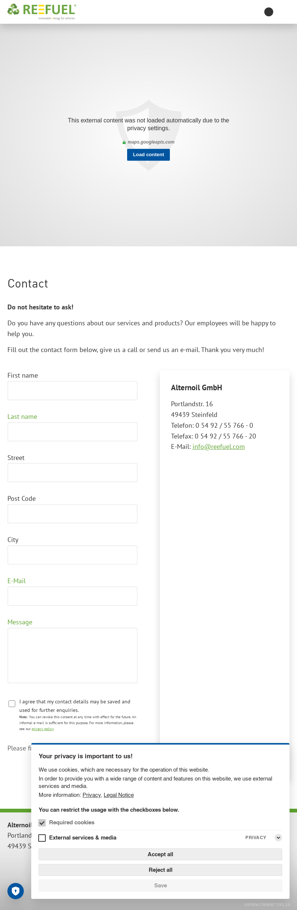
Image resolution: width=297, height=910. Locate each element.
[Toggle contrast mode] (268, 11)
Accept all (160, 854)
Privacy (92, 795)
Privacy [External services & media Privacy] (256, 837)
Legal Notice (119, 795)
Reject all (160, 870)
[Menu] (285, 12)
